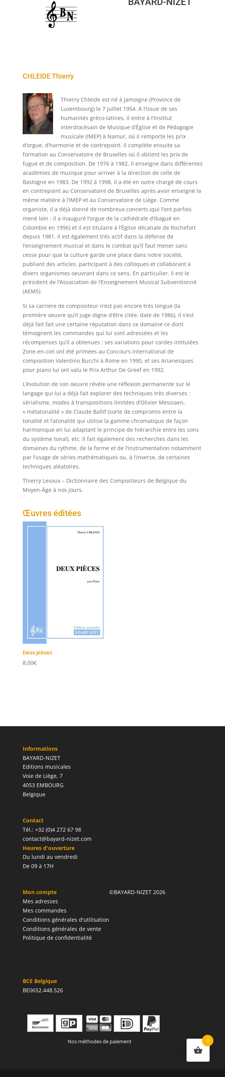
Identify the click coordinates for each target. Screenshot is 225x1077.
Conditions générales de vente (62, 928)
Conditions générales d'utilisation (66, 919)
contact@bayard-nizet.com (57, 838)
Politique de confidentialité (57, 937)
